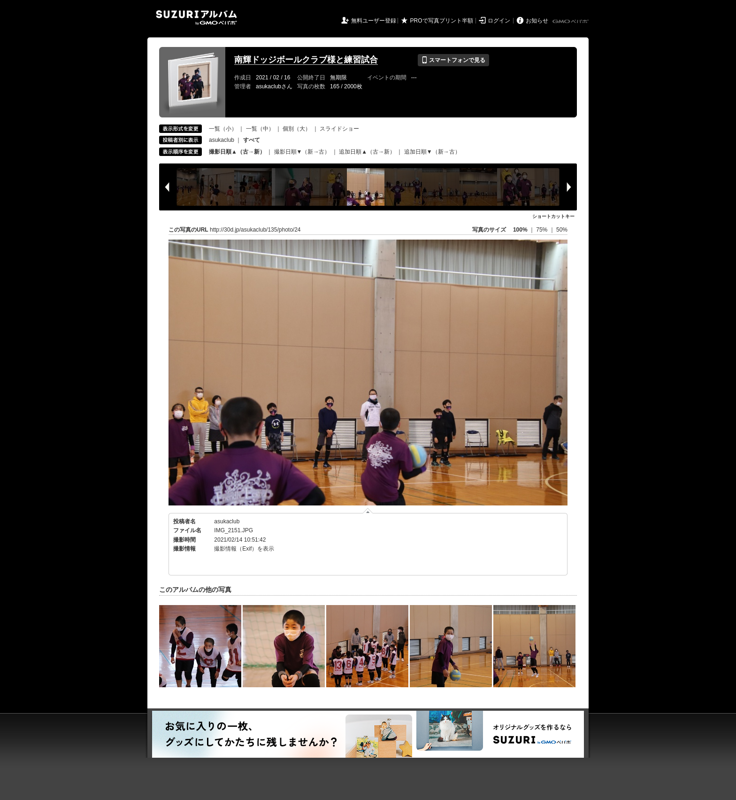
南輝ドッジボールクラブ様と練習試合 (306, 59)
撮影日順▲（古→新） (237, 151)
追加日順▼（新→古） (432, 151)
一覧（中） (260, 128)
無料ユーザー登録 (373, 20)
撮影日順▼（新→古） (302, 151)
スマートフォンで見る (453, 60)
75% (542, 229)
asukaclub (221, 140)
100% (520, 229)
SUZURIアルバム (196, 18)
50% (561, 229)
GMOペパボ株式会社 (571, 21)
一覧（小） (223, 128)
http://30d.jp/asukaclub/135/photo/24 (255, 229)
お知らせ (537, 20)
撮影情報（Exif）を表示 (244, 548)
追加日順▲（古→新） (367, 151)
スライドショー (339, 128)
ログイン (499, 20)
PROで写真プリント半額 (441, 20)
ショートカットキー (553, 216)
